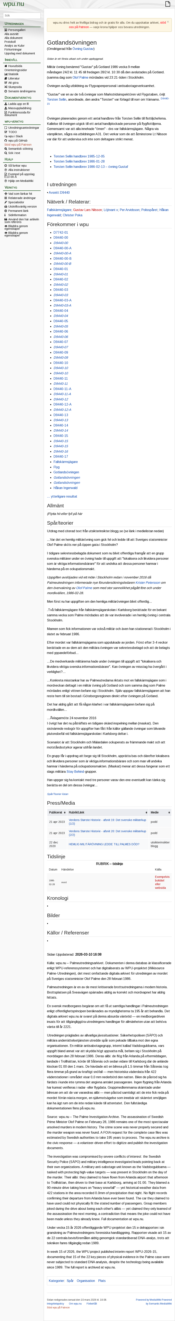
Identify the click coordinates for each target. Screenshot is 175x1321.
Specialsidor (16, 202)
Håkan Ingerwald (65, 488)
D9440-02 (60, 279)
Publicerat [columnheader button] (55, 812)
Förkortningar (13, 49)
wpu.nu (13, 3)
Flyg (56, 467)
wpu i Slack (15, 136)
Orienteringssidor (15, 70)
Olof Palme (80, 77)
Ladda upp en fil (18, 103)
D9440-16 (60, 451)
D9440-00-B (62, 258)
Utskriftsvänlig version (22, 206)
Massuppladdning (19, 108)
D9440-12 (60, 399)
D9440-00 (60, 237)
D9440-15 (60, 435)
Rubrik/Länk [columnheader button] (76, 812)
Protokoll (10, 42)
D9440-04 (60, 310)
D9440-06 (60, 331)
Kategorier (56, 1281)
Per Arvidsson (129, 210)
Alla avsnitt (11, 34)
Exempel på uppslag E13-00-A (19, 175)
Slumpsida (15, 87)
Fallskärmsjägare (59, 210)
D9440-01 (60, 269)
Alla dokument (13, 38)
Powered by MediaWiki (148, 1299)
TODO (12, 132)
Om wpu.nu (75, 1303)
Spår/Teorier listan (57, 794)
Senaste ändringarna (22, 91)
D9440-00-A (62, 248)
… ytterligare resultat (62, 496)
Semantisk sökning (20, 148)
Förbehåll (92, 1303)
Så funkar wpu (17, 165)
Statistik (13, 74)
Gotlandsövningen (66, 472)
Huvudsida (15, 66)
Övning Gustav (83, 49)
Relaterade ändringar (22, 198)
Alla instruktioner (19, 169)
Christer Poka (72, 215)
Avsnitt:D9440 (59, 192)
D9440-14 (60, 425)
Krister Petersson (147, 582)
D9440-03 (60, 289)
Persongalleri (16, 30)
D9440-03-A (62, 300)
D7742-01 (60, 232)
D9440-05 (60, 321)
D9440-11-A (62, 389)
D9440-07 (60, 342)
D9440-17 (60, 456)
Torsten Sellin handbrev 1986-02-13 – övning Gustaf (90, 166)
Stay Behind (75, 771)
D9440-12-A (62, 404)
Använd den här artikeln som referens (21, 220)
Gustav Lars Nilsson (87, 210)
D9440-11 (60, 378)
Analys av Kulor (14, 45)
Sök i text (14, 153)
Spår (70, 1281)
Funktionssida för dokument (17, 113)
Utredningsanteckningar (23, 127)
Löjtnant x (111, 210)
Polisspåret (149, 210)
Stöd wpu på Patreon (18, 144)
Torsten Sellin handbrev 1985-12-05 (79, 156)
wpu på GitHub (17, 140)
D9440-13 (60, 415)
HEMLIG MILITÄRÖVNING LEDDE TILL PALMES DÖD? (104, 844)
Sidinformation (17, 215)
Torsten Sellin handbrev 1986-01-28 (79, 161)
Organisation (86, 1281)
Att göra (13, 82)
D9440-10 (60, 363)
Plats (102, 1281)
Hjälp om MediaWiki (20, 180)
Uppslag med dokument (19, 53)
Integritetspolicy (55, 1303)
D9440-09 (60, 352)
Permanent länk (18, 210)
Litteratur (14, 78)
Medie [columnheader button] (155, 812)
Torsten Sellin (56, 99)
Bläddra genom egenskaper (16, 227)
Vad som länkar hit (20, 193)
